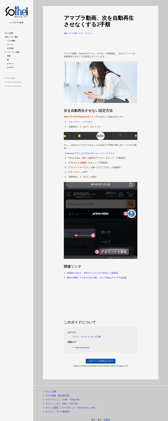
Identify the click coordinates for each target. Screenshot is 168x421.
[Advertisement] (100, 42)
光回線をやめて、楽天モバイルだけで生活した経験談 (92, 272)
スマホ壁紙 (11, 41)
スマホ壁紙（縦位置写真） (58, 395)
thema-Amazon (82, 347)
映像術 (13, 78)
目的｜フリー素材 (11, 37)
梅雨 (8, 56)
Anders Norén (17, 86)
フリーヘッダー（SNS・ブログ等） (62, 403)
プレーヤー (74, 122)
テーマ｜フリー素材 (12, 52)
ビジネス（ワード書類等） (58, 411)
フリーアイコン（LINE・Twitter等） (63, 399)
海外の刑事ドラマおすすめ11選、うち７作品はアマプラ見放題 (97, 277)
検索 (65, 33)
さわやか (10, 67)
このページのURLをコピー (100, 361)
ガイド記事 (9, 33)
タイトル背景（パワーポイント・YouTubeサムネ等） (71, 407)
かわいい (10, 63)
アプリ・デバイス (85, 33)
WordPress (17, 82)
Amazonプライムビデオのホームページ (85, 153)
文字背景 (10, 48)
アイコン (10, 44)
